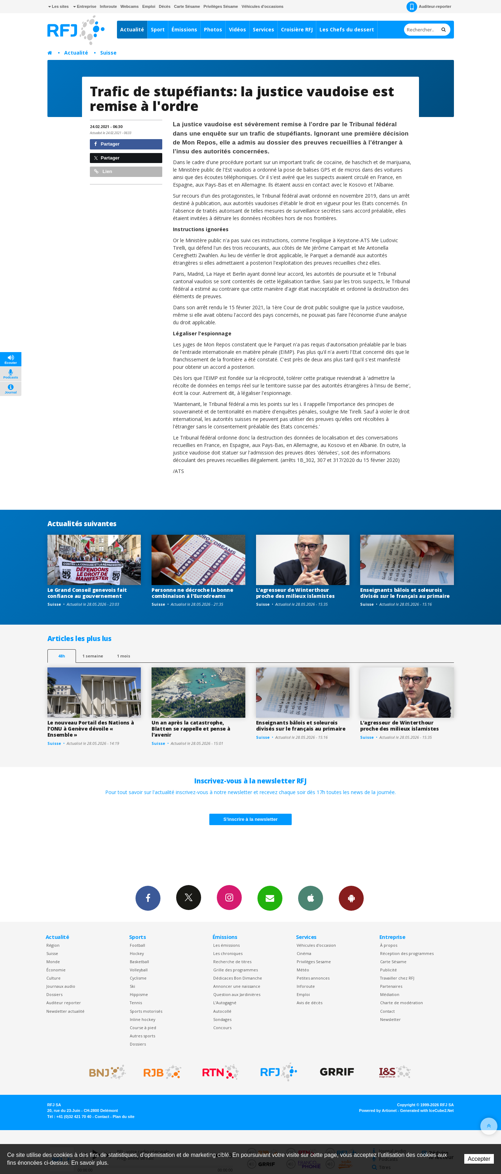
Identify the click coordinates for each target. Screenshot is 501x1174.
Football (137, 945)
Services (263, 29)
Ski (132, 986)
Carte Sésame (187, 6)
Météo (303, 969)
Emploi (148, 6)
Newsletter (390, 1019)
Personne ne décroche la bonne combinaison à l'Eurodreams (192, 592)
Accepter (479, 1159)
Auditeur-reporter (429, 6)
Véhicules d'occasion (316, 945)
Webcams (130, 6)
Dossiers (54, 994)
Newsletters (269, 898)
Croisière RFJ (297, 29)
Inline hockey (142, 1019)
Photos (213, 29)
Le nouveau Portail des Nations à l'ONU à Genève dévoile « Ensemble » (90, 728)
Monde (53, 961)
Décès (164, 6)
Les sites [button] (58, 6)
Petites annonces (313, 978)
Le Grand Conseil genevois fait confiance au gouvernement (87, 592)
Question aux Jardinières (236, 994)
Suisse (108, 52)
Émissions (184, 29)
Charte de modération (401, 1002)
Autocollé (222, 1011)
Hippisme (139, 994)
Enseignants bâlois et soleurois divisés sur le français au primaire (405, 592)
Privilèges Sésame (221, 6)
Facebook (148, 898)
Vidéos (237, 29)
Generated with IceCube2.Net (427, 1110)
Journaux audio (60, 986)
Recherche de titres (232, 961)
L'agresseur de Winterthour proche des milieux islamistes (295, 592)
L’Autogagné (224, 1002)
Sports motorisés (146, 1011)
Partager (106, 144)
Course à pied (143, 1027)
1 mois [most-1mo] (123, 656)
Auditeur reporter (63, 1002)
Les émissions (226, 945)
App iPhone (310, 898)
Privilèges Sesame (314, 961)
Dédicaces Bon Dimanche (237, 978)
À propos (388, 945)
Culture (53, 978)
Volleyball (139, 969)
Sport (158, 29)
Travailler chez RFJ (397, 978)
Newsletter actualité (65, 1011)
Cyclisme (138, 978)
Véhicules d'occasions (262, 6)
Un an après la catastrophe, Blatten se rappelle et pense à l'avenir (191, 728)
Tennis (136, 1002)
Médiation (389, 994)
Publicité (388, 969)
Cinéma (304, 953)
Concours (222, 1027)
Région (53, 945)
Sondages (222, 1019)
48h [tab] (61, 656)
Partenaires (391, 986)
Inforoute (108, 6)
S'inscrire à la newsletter (251, 819)
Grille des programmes (235, 969)
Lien (103, 171)
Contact (387, 1011)
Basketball (139, 961)
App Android (351, 898)
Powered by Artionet (378, 1110)
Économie (56, 969)
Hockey (137, 953)
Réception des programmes (407, 953)
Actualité (132, 29)
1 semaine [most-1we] (92, 656)
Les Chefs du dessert (346, 29)
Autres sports (142, 1035)
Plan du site (123, 1116)
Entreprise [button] (84, 6)
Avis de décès (309, 1002)
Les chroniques (227, 953)
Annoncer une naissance (236, 986)
